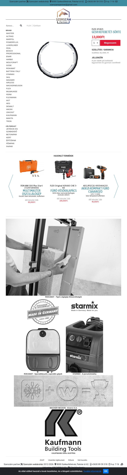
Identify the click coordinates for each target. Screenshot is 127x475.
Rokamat (10, 68)
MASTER (10, 33)
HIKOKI (9, 109)
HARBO (9, 59)
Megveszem (110, 43)
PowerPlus (12, 42)
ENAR (8, 56)
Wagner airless (10, 81)
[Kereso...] (12, 25)
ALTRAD (9, 36)
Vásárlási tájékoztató (56, 460)
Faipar (9, 146)
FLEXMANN (11, 97)
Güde (9, 65)
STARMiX (10, 74)
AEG (8, 103)
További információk (92, 473)
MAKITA (9, 118)
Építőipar (11, 140)
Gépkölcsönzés (77, 467)
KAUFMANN (11, 115)
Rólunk (71, 460)
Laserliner (12, 45)
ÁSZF (42, 460)
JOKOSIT (10, 112)
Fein (8, 48)
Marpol (10, 39)
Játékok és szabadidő (12, 130)
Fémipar (10, 143)
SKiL (8, 77)
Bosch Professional (13, 52)
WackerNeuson (14, 85)
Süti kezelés (82, 460)
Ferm (9, 94)
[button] (29, 59)
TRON (9, 121)
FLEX (8, 88)
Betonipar (11, 134)
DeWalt (10, 106)
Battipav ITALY (13, 71)
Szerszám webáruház (33, 464)
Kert (8, 137)
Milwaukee (11, 91)
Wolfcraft (12, 62)
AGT (8, 100)
